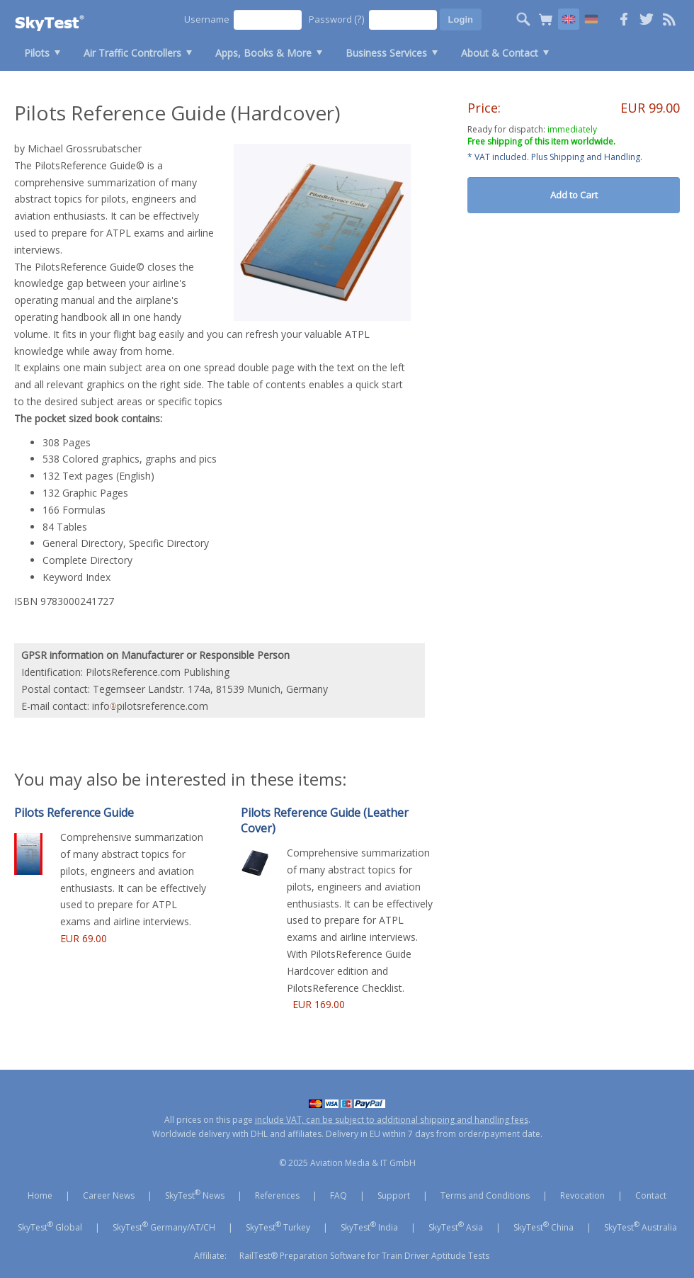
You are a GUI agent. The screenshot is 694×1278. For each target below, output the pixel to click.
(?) (359, 19)
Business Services (386, 53)
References (277, 1195)
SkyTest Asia (455, 1226)
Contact (650, 1195)
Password (337, 19)
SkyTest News (194, 1194)
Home (40, 1195)
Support (393, 1195)
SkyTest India (369, 1226)
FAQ (338, 1195)
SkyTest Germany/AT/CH (164, 1226)
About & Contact (499, 53)
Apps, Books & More (263, 53)
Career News (109, 1195)
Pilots (37, 53)
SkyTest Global (50, 1226)
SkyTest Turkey (278, 1226)
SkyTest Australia (640, 1226)
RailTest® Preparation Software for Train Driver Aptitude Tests (364, 1256)
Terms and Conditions (485, 1195)
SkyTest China (543, 1226)
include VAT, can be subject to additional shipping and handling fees (391, 1120)
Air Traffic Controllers (132, 53)
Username (206, 19)
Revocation (582, 1195)
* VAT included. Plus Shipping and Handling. (554, 157)
